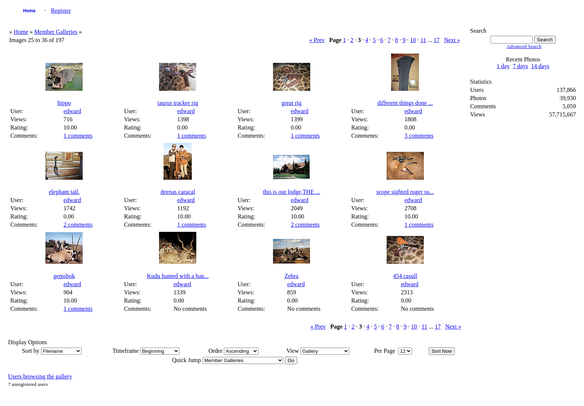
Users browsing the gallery (40, 376)
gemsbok (64, 276)
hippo (64, 103)
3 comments (419, 135)
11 (423, 40)
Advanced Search (524, 46)
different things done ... (405, 103)
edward (72, 111)
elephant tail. (64, 192)
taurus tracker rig (178, 103)
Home (29, 10)
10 (413, 40)
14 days (540, 66)
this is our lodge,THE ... (291, 192)
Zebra (291, 276)
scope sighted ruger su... (405, 192)
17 (436, 40)
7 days (520, 66)
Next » (452, 40)
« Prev (317, 40)
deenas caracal (178, 192)
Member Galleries (55, 32)
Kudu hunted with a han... (178, 276)
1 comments (78, 135)
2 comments (78, 224)
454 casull (405, 276)
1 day (503, 66)
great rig (292, 103)
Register (61, 10)
